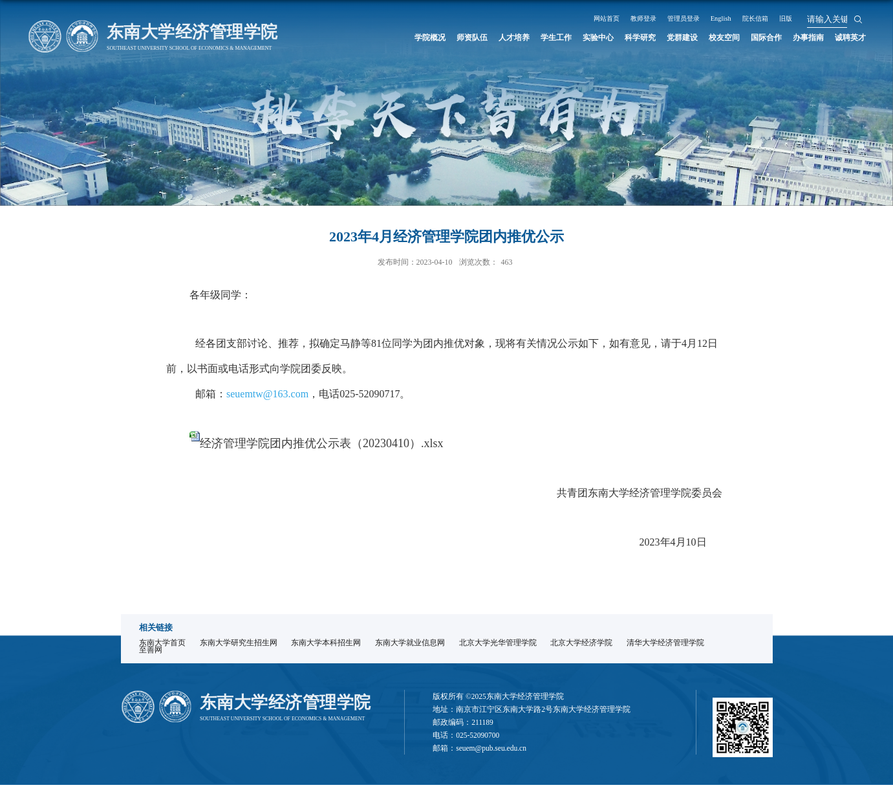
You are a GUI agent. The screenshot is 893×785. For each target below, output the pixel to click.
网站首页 (624, 18)
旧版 (831, 18)
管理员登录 (713, 18)
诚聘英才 (849, 37)
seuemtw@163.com (267, 393)
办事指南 (803, 37)
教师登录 (666, 18)
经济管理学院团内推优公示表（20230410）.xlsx (322, 443)
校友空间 (711, 37)
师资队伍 (437, 37)
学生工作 (528, 37)
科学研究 (620, 37)
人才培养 (483, 37)
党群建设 (666, 37)
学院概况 (391, 37)
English (757, 18)
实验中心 (574, 37)
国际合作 (757, 37)
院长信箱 (796, 18)
